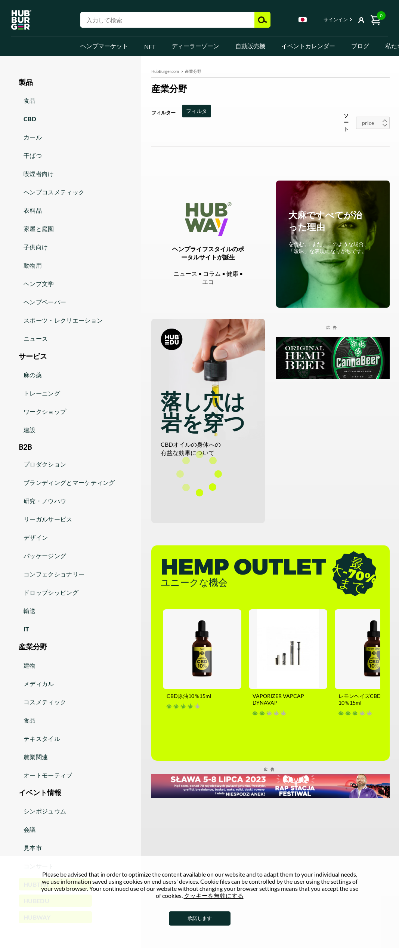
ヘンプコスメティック (54, 192)
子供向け (36, 246)
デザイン (36, 537)
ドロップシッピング (51, 592)
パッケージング (45, 555)
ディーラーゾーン (195, 45)
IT (27, 628)
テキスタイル (42, 738)
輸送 (30, 610)
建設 (30, 429)
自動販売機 (250, 45)
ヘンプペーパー (45, 301)
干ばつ (33, 155)
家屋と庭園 (39, 228)
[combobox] (303, 21)
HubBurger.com (165, 71)
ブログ (360, 45)
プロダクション (45, 464)
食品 (30, 100)
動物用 (33, 265)
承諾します (200, 918)
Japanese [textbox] (303, 19)
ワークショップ (45, 411)
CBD (30, 118)
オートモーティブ (48, 775)
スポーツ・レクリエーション (63, 320)
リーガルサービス (48, 519)
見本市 (33, 847)
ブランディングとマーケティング (69, 482)
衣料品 (33, 210)
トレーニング (42, 393)
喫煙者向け (39, 173)
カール (33, 137)
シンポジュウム (45, 811)
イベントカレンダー (308, 45)
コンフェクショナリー (54, 574)
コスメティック (45, 701)
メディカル (39, 683)
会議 (30, 829)
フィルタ (196, 111)
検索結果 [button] (262, 20)
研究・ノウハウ (45, 500)
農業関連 (36, 756)
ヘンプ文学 (39, 283)
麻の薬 (33, 374)
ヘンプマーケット (104, 45)
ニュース (36, 338)
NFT (149, 46)
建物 (30, 665)
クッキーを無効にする (214, 895)
